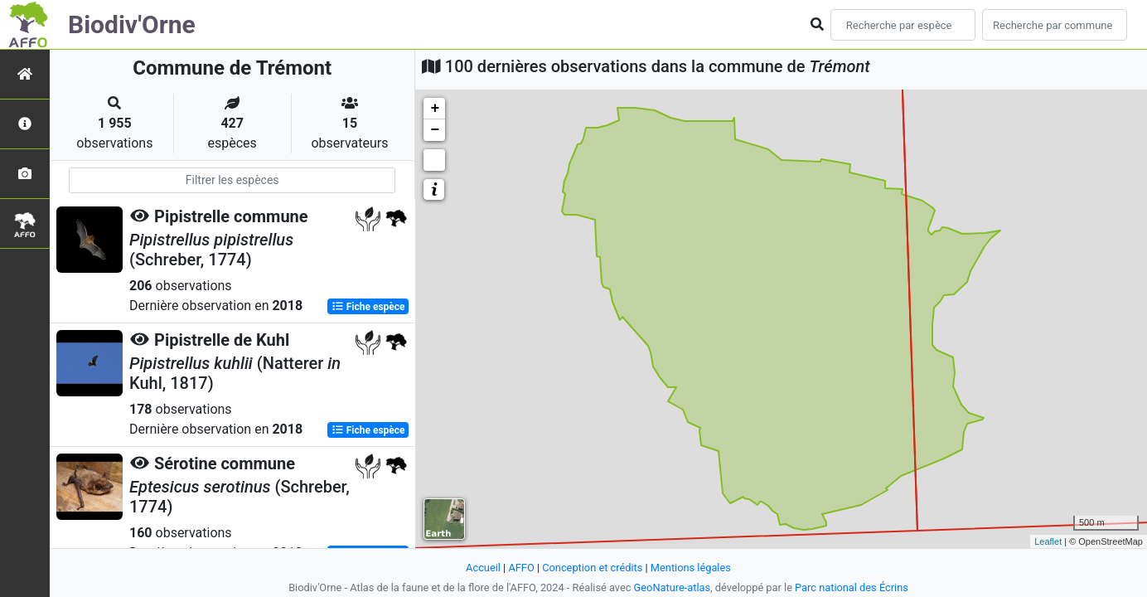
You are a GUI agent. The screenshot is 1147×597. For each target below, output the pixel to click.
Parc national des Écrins (851, 587)
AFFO (521, 567)
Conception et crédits (592, 567)
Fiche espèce (368, 307)
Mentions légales (691, 567)
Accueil (483, 567)
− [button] (434, 130)
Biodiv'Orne (132, 24)
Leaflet (1048, 541)
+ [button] (434, 109)
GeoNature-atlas (672, 587)
